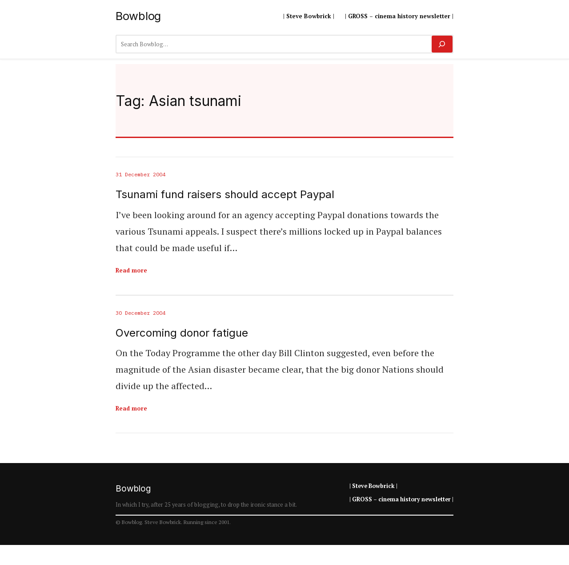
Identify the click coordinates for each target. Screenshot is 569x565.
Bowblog (138, 16)
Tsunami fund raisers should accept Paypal (225, 194)
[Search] (442, 44)
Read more (131, 270)
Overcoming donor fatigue (182, 333)
